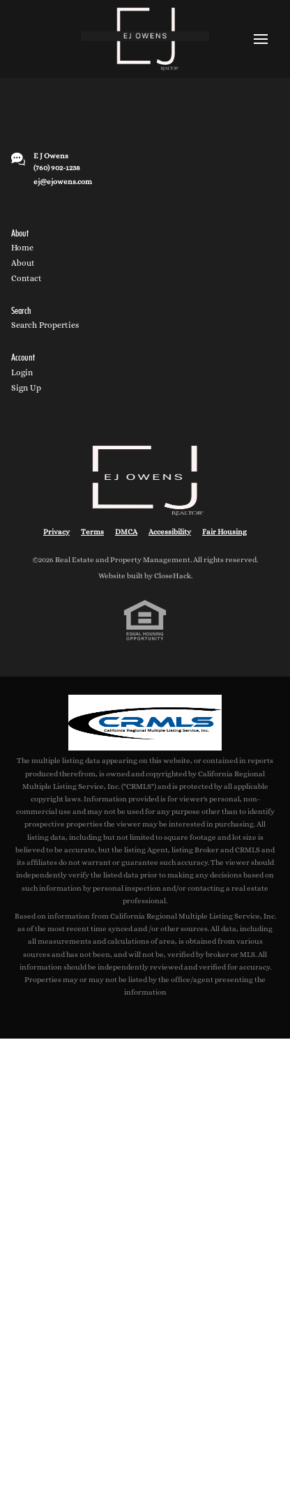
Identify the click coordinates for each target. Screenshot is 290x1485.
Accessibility (169, 531)
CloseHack (172, 575)
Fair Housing (224, 531)
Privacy (56, 531)
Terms (92, 531)
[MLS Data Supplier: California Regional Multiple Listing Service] (145, 722)
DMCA (126, 531)
